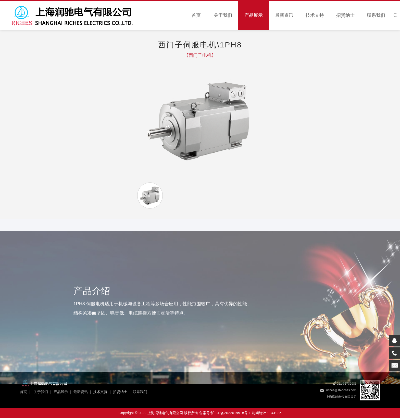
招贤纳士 (345, 15)
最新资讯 (284, 15)
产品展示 (253, 15)
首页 (196, 15)
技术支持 (315, 15)
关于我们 (223, 15)
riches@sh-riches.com (341, 390)
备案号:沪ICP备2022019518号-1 (225, 413)
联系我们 (376, 15)
